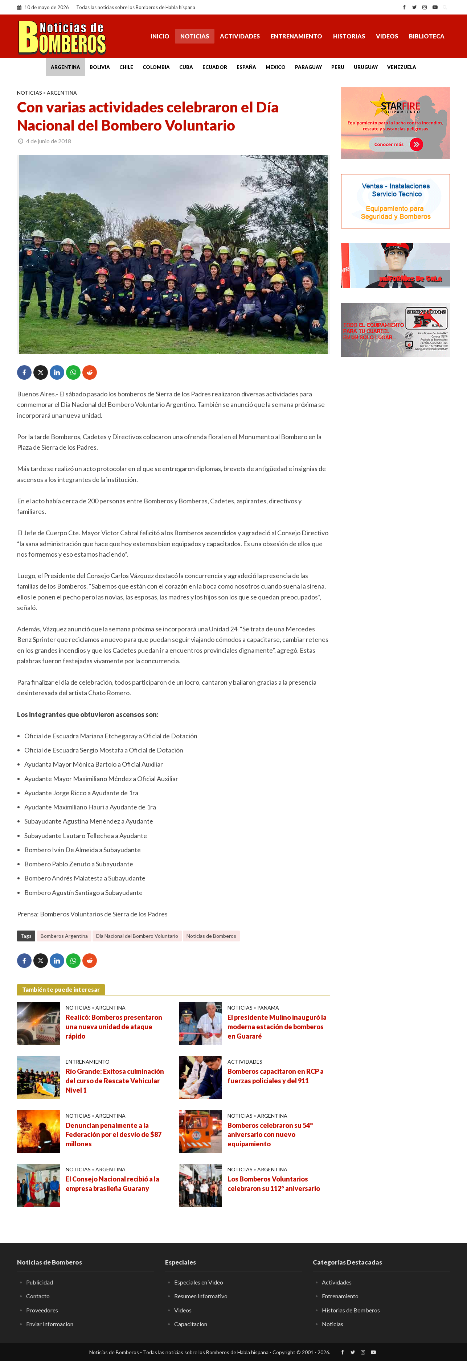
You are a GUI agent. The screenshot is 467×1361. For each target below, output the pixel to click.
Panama (268, 1008)
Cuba (186, 67)
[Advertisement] (395, 480)
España (246, 67)
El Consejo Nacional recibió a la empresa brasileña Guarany (112, 1183)
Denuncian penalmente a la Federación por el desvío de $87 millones (113, 1134)
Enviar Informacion (49, 1323)
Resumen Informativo (201, 1295)
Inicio (160, 36)
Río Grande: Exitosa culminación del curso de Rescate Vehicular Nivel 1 (115, 1080)
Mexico (276, 67)
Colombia (156, 67)
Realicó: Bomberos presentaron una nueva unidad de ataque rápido (114, 1026)
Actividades (240, 36)
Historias (349, 36)
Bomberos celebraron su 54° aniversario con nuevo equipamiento (270, 1134)
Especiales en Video (198, 1282)
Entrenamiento (296, 36)
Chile (126, 67)
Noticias (194, 36)
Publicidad (39, 1282)
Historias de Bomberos (351, 1310)
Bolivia (100, 67)
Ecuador (214, 67)
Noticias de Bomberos (211, 936)
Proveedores (42, 1310)
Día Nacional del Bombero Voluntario (137, 936)
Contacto (38, 1295)
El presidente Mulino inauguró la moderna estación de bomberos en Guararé (277, 1026)
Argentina (65, 67)
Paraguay (308, 67)
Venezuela (401, 67)
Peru (337, 67)
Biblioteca (427, 36)
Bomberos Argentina (64, 936)
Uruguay (366, 67)
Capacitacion (190, 1323)
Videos (387, 36)
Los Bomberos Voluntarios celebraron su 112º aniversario (274, 1183)
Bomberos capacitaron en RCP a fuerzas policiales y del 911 (276, 1076)
